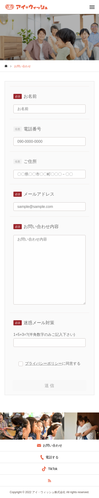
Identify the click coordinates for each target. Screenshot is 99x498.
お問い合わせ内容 (41, 226)
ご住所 (30, 161)
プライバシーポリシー (43, 363)
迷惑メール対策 (39, 322)
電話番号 (32, 129)
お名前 (30, 96)
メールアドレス (39, 194)
